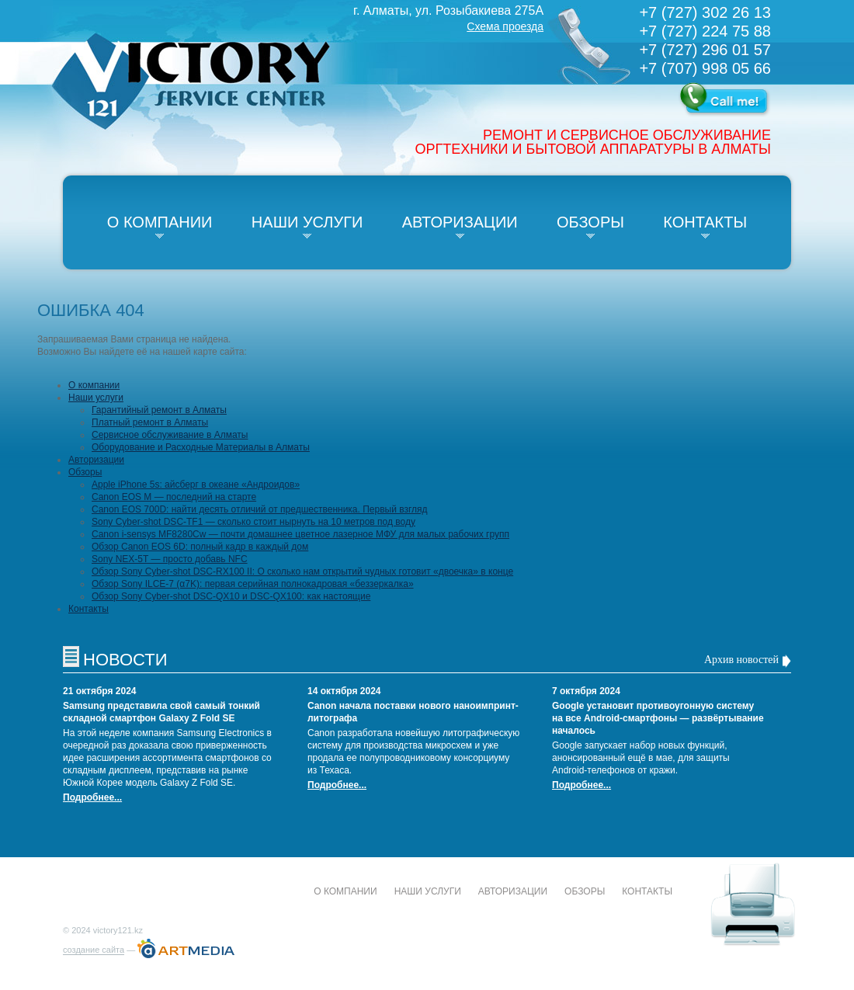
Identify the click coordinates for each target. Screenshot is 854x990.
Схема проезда (505, 26)
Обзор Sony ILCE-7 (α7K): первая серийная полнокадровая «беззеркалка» (253, 583)
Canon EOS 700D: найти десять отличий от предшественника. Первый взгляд (260, 509)
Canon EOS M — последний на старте (174, 497)
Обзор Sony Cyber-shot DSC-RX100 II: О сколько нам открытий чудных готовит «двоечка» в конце (302, 571)
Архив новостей (741, 659)
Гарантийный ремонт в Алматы (159, 410)
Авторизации (460, 222)
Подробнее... (92, 797)
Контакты (705, 222)
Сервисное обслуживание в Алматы (170, 434)
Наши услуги (307, 222)
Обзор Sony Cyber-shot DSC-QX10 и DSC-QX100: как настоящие (231, 596)
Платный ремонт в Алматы (150, 422)
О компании (160, 222)
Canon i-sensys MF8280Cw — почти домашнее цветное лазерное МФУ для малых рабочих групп (300, 534)
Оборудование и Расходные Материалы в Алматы (201, 447)
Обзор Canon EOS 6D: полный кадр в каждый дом (200, 546)
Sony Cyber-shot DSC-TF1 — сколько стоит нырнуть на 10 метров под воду (253, 521)
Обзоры (590, 222)
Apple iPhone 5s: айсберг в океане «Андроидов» (196, 484)
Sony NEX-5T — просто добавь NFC (170, 559)
